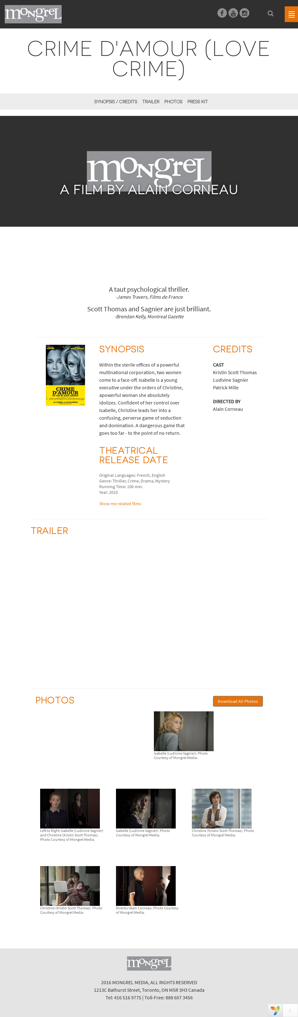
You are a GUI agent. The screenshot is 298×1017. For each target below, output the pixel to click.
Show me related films (120, 503)
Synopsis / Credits (115, 101)
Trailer (150, 101)
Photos (173, 101)
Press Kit (197, 101)
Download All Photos (238, 701)
